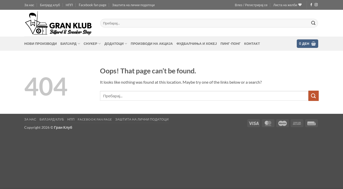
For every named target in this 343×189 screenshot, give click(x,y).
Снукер (92, 43)
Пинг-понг (231, 43)
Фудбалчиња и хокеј (196, 43)
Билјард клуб (50, 5)
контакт (252, 43)
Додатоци (115, 43)
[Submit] (313, 23)
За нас (29, 5)
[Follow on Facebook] (311, 5)
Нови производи (40, 43)
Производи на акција (152, 43)
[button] (251, 5)
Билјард (70, 43)
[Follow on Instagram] (316, 5)
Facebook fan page (92, 5)
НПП (69, 5)
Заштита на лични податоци (133, 5)
